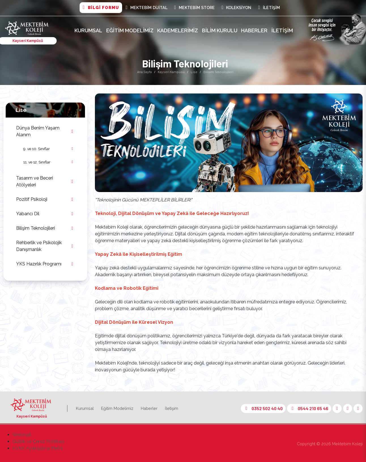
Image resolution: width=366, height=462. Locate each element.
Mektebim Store (194, 7)
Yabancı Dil (27, 213)
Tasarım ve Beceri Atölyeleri (34, 181)
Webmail (21, 434)
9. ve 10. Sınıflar (36, 148)
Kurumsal (88, 30)
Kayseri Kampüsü (171, 72)
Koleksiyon (236, 7)
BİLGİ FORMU (101, 7)
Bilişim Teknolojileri (35, 228)
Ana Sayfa (144, 72)
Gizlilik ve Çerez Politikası (38, 441)
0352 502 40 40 (263, 408)
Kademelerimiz (177, 30)
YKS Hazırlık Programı (38, 264)
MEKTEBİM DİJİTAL (146, 7)
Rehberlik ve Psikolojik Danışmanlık (39, 246)
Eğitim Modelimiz (130, 30)
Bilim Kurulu (219, 30)
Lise (194, 72)
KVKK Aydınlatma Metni (37, 448)
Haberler (254, 30)
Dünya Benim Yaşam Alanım (37, 131)
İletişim (269, 7)
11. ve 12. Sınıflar (36, 162)
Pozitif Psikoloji (31, 199)
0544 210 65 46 (309, 408)
